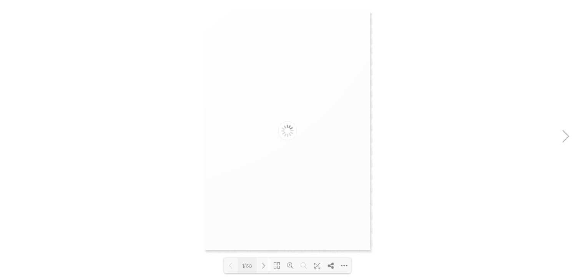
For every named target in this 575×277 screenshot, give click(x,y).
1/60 (247, 266)
